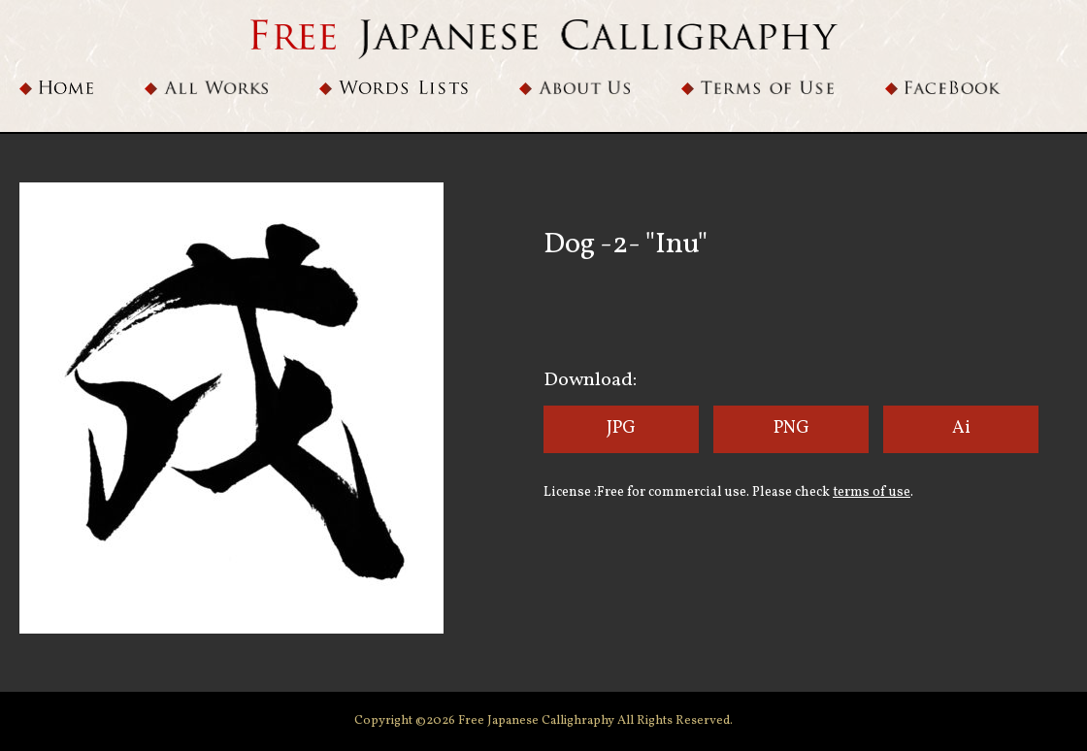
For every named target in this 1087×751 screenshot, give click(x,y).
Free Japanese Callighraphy (537, 721)
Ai (961, 428)
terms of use (871, 492)
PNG (791, 428)
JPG (621, 428)
